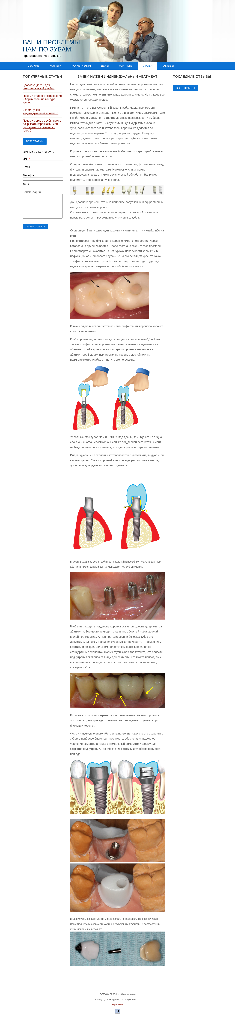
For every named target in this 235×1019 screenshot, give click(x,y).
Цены (105, 65)
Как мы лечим (81, 65)
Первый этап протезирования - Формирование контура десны (42, 99)
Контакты (126, 65)
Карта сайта (117, 1005)
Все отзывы (185, 88)
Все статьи (35, 141)
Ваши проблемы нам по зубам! (51, 46)
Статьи (147, 65)
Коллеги (55, 65)
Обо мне (33, 65)
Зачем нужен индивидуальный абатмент (41, 111)
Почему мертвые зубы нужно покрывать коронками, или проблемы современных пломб (42, 125)
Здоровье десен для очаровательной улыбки (39, 87)
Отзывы (168, 65)
